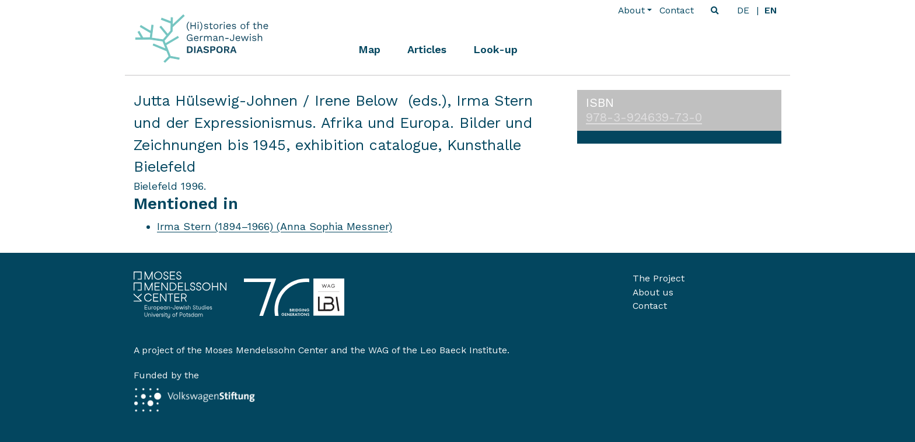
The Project (658, 278)
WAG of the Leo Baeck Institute (437, 350)
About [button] (631, 10)
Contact (676, 10)
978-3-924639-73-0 (644, 117)
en (770, 10)
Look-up (495, 49)
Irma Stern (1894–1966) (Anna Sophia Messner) (274, 226)
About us (653, 292)
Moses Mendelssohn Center (266, 350)
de (743, 10)
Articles (426, 49)
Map (369, 49)
